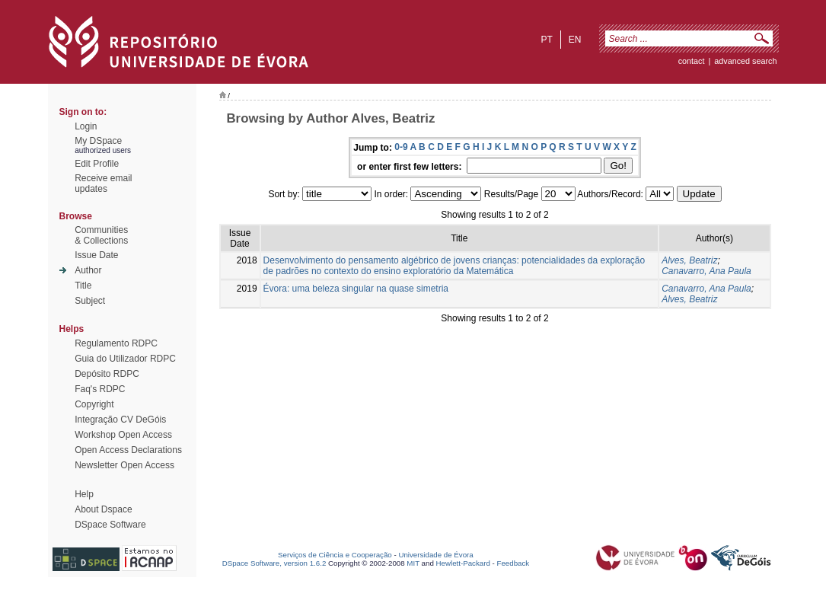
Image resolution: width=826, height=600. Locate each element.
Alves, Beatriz (689, 260)
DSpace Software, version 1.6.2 (274, 563)
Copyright (94, 404)
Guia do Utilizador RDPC (125, 358)
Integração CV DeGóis (120, 419)
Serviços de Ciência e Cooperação (335, 555)
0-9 (400, 147)
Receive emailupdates (103, 183)
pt (546, 39)
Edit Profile (97, 163)
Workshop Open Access (123, 434)
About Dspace (103, 509)
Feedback (512, 563)
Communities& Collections (101, 235)
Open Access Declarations (128, 450)
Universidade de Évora (435, 555)
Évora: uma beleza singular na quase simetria (355, 288)
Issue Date (96, 255)
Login (86, 126)
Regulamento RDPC (116, 343)
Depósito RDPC (107, 374)
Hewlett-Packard (463, 563)
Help (84, 494)
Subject (90, 300)
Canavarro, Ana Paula (706, 271)
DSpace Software (110, 524)
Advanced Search (745, 60)
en (575, 39)
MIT (413, 563)
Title (83, 285)
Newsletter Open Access (124, 465)
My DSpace (98, 141)
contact (691, 60)
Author (88, 270)
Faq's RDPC (100, 389)
